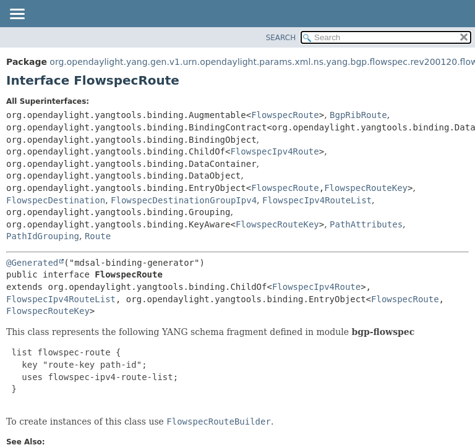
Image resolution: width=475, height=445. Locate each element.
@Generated (32, 263)
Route (98, 236)
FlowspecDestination (55, 200)
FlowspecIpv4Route (274, 151)
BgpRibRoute (358, 115)
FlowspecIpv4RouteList (317, 200)
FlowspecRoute (285, 115)
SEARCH (281, 37)
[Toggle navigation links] (16, 14)
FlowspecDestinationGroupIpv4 (184, 200)
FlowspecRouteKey (366, 188)
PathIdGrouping (42, 236)
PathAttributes (366, 224)
